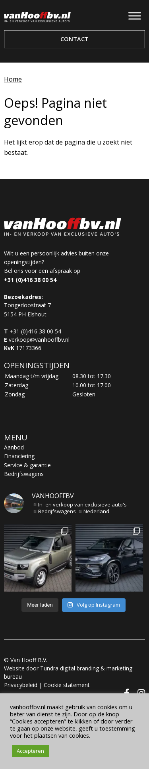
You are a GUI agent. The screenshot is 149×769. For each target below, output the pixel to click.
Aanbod (14, 447)
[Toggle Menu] (134, 15)
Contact (74, 39)
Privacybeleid (20, 685)
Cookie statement (67, 685)
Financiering (19, 456)
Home (13, 79)
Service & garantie (27, 465)
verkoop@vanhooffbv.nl (39, 339)
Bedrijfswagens (24, 474)
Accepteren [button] (30, 750)
